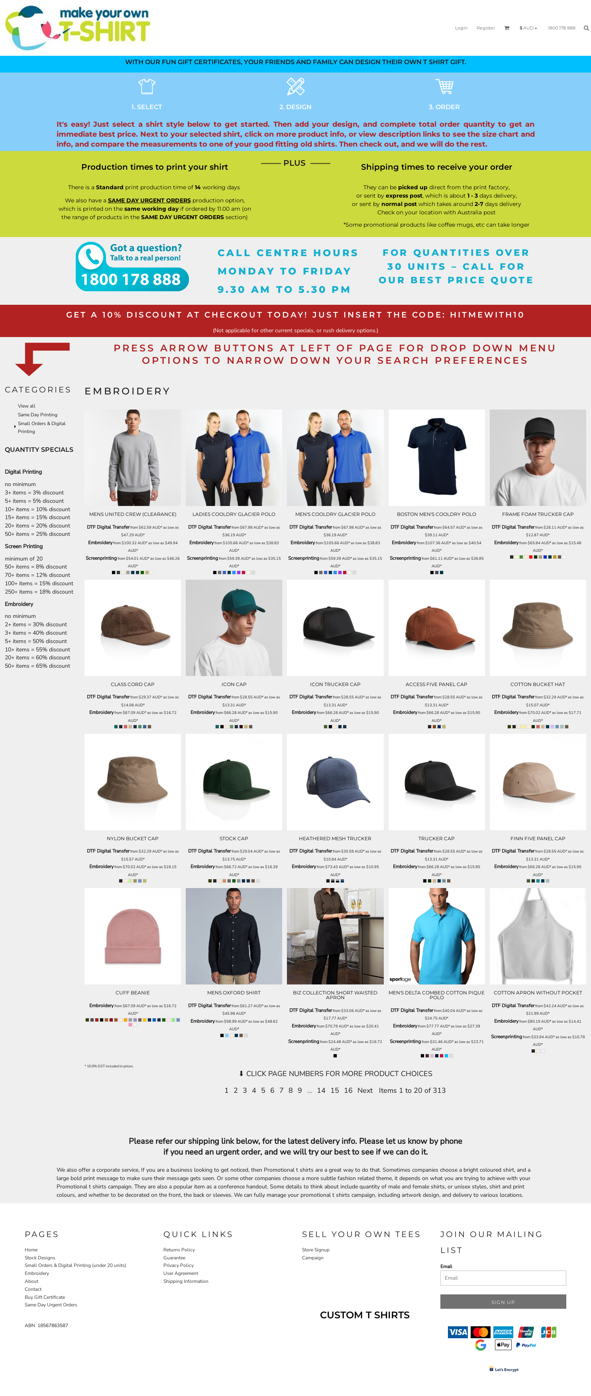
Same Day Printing (37, 415)
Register (486, 28)
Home (31, 1250)
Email (446, 1266)
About (31, 1281)
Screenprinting (101, 558)
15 (334, 1090)
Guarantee (174, 1258)
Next (365, 1090)
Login (461, 28)
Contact (33, 1289)
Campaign (313, 1258)
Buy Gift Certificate (45, 1297)
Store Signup (316, 1250)
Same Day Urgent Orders (51, 1305)
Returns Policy (179, 1250)
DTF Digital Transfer (108, 527)
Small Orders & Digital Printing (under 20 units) (75, 1265)
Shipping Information (185, 1281)
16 (348, 1090)
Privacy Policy (178, 1265)
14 (321, 1090)
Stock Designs (40, 1258)
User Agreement (180, 1273)
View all (26, 406)
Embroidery (100, 542)
